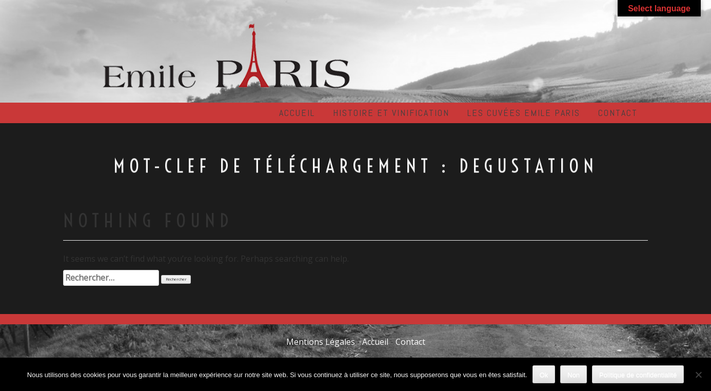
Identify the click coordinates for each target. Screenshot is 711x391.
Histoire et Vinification (391, 113)
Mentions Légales (320, 341)
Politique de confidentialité (638, 375)
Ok (544, 375)
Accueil (297, 113)
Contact (618, 113)
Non (573, 375)
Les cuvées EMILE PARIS (523, 113)
